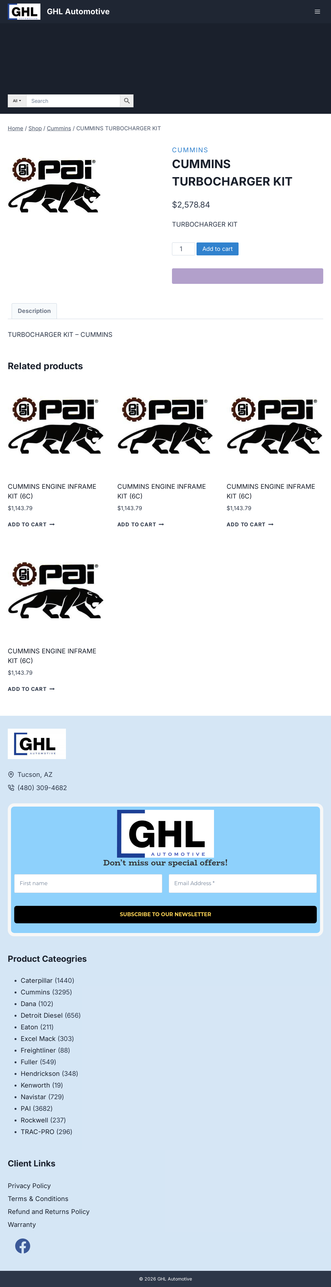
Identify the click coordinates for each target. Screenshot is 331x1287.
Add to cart (217, 248)
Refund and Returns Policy (49, 1212)
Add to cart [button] (31, 524)
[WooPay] (247, 276)
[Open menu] (317, 11)
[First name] (88, 883)
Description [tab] (34, 310)
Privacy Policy (29, 1186)
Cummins (190, 150)
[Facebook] (23, 1246)
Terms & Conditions (38, 1199)
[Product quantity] (184, 248)
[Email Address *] (243, 883)
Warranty (22, 1224)
